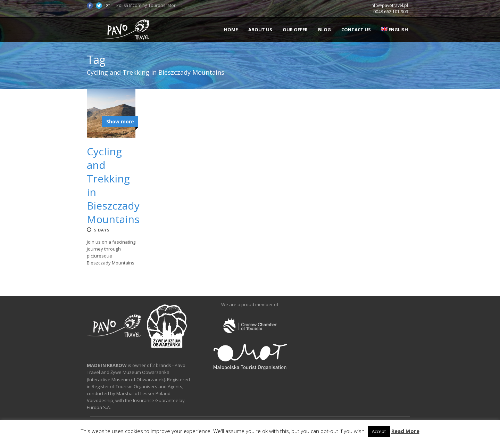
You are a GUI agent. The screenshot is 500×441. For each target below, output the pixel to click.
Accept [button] (379, 431)
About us (260, 29)
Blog (324, 29)
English (394, 29)
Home (231, 29)
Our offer (295, 29)
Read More (405, 430)
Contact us (356, 29)
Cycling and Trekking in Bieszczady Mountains (113, 185)
